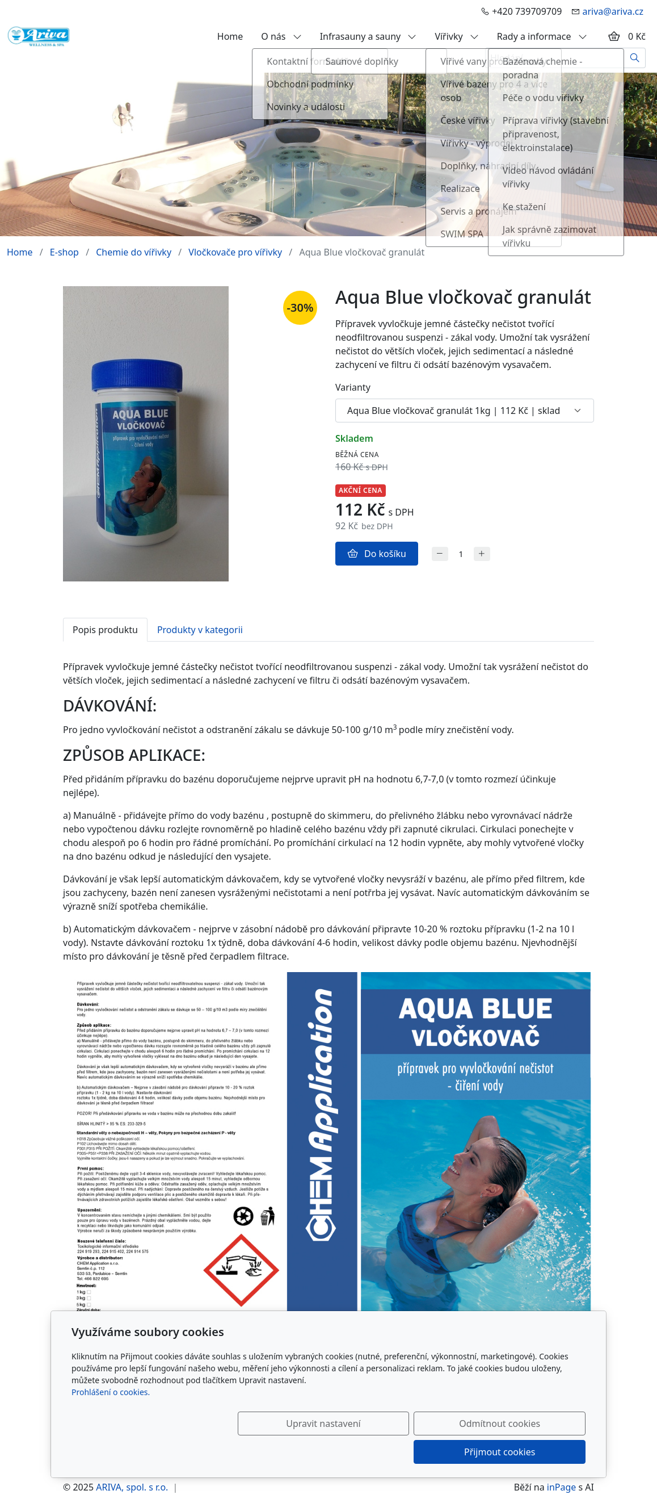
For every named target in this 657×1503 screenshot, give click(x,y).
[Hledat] (635, 58)
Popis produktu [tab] (105, 629)
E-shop (64, 252)
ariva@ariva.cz (612, 11)
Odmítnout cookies (417, 1452)
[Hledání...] (555, 58)
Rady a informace (542, 36)
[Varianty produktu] (464, 410)
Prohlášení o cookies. (110, 1420)
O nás (281, 36)
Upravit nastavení (304, 1452)
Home (230, 36)
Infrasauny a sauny (368, 36)
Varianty (352, 387)
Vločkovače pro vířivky (235, 252)
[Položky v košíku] (613, 36)
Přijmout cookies (530, 1452)
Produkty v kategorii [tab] (200, 629)
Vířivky (456, 36)
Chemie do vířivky (133, 252)
